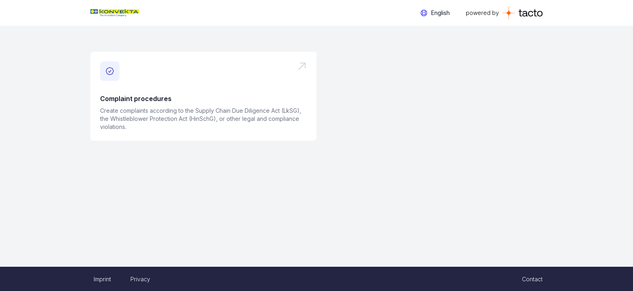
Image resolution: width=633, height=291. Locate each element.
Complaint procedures (136, 99)
